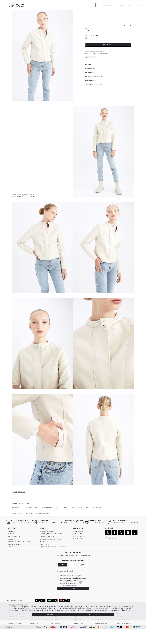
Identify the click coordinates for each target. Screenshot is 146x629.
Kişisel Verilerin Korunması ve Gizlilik (52, 547)
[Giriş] (120, 5)
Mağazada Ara (90, 68)
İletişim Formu (77, 534)
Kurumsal (11, 531)
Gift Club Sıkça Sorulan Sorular (51, 539)
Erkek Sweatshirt (101, 623)
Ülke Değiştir (113, 538)
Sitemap (10, 547)
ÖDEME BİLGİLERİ (90, 80)
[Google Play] (52, 600)
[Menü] (5, 5)
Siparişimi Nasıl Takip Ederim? (51, 534)
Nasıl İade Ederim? (47, 536)
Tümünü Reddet (52, 615)
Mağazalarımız (77, 531)
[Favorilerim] (128, 5)
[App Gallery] (64, 600)
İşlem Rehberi (44, 541)
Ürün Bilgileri (90, 72)
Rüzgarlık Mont (35, 623)
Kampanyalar (44, 544)
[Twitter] (121, 532)
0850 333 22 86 (77, 538)
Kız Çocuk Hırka (78, 623)
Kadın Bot (64, 507)
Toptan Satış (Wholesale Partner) (19, 541)
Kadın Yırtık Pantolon (49, 507)
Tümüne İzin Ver (93, 615)
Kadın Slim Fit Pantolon (79, 507)
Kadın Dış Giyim (96, 507)
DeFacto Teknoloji (14, 544)
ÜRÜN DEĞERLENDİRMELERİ (94, 76)
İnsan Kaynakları (14, 536)
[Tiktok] (134, 532)
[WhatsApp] (108, 532)
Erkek (73, 565)
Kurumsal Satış (13, 539)
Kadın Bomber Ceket (123, 623)
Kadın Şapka (16, 507)
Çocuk (83, 565)
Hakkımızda (11, 534)
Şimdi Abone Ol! (73, 588)
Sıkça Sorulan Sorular (48, 531)
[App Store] (40, 600)
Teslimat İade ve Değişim (93, 84)
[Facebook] (114, 532)
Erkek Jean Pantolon (15, 623)
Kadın (62, 564)
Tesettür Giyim (56, 623)
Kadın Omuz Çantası (31, 507)
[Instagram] (128, 532)
